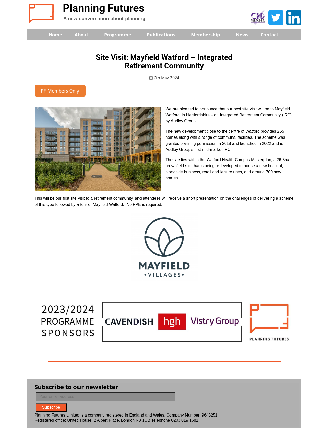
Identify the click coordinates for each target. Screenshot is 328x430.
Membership (209, 34)
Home (55, 35)
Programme (121, 34)
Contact (269, 35)
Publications (164, 34)
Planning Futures (104, 8)
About (85, 34)
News (242, 35)
